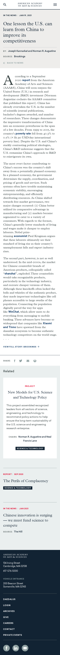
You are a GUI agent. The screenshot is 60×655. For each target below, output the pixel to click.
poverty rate (23, 134)
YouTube (25, 648)
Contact (9, 629)
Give (6, 617)
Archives (9, 611)
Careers (8, 623)
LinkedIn (15, 648)
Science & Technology (30, 449)
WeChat (13, 312)
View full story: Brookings (19, 347)
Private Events (12, 635)
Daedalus (9, 599)
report (26, 80)
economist (20, 236)
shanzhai (10, 274)
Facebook (6, 648)
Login (7, 606)
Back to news (15, 63)
